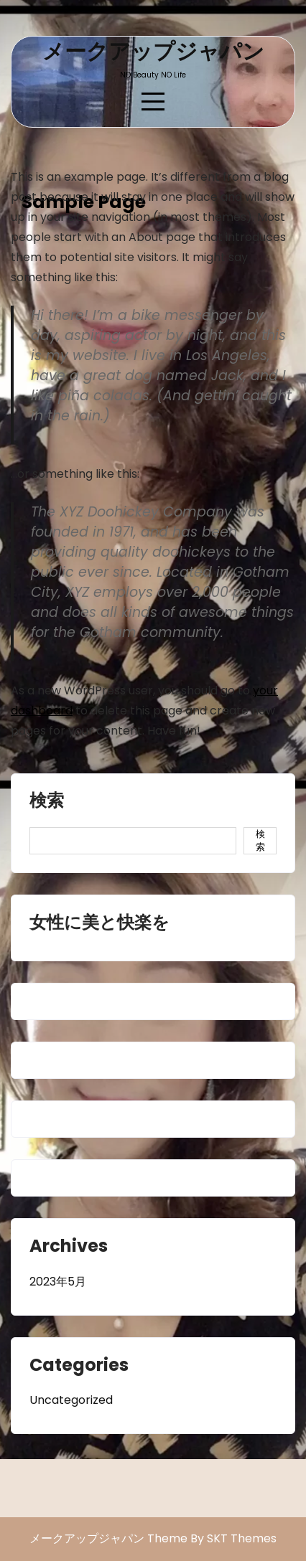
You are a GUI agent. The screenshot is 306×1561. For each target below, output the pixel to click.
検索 (46, 802)
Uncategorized (71, 1400)
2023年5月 (57, 1281)
